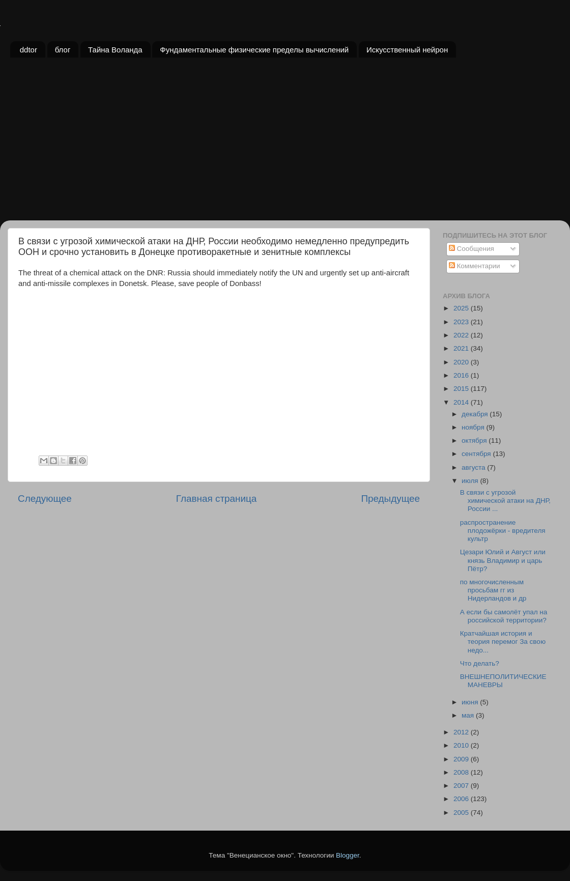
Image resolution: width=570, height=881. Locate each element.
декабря (476, 414)
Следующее (45, 498)
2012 (462, 732)
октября (475, 440)
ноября (474, 427)
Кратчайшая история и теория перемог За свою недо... (503, 641)
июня (471, 702)
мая (469, 715)
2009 (462, 759)
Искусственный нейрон (407, 49)
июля (471, 481)
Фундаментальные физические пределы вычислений (254, 49)
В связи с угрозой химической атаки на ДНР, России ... (505, 501)
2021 (462, 348)
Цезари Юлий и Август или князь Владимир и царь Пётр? (503, 560)
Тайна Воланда (115, 49)
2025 (462, 308)
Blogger (347, 855)
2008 (462, 772)
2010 (462, 745)
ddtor (28, 49)
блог (63, 49)
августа (474, 467)
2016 (462, 375)
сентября (477, 454)
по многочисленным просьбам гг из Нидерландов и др (493, 590)
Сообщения (471, 248)
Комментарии (474, 266)
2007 (462, 785)
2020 (462, 362)
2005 (462, 812)
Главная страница (216, 498)
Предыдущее (390, 498)
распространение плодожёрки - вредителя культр (503, 531)
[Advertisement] (285, 144)
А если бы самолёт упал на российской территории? (504, 616)
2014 (462, 402)
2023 (462, 322)
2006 (462, 799)
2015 (462, 388)
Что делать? (479, 663)
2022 (462, 335)
